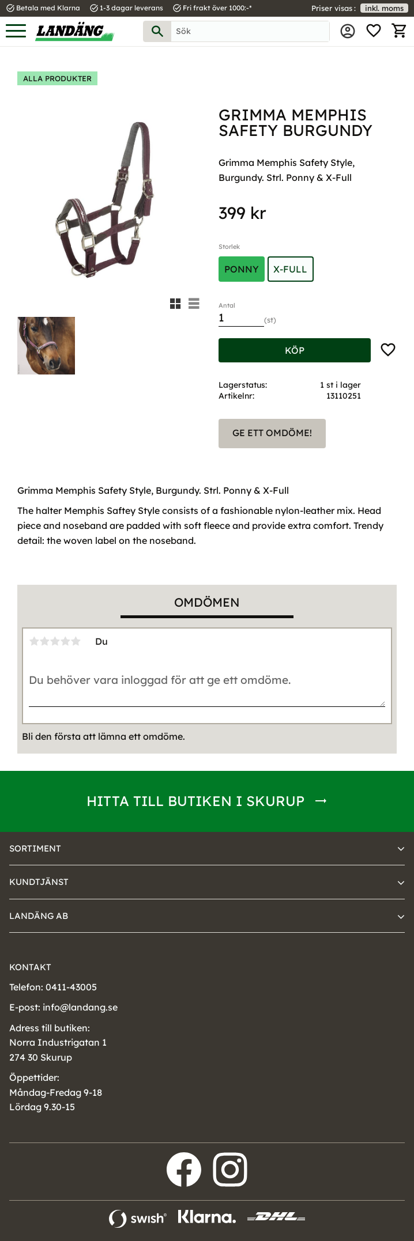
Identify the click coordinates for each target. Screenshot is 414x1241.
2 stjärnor (44, 641)
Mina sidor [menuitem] (347, 31)
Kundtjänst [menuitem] (39, 881)
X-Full (290, 269)
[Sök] (157, 31)
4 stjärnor (65, 641)
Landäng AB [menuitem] (38, 915)
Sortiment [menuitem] (35, 848)
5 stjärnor (75, 641)
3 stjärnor (55, 641)
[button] (16, 31)
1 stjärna (34, 641)
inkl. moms (384, 8)
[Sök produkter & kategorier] (250, 31)
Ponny (241, 269)
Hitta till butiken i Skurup (195, 800)
